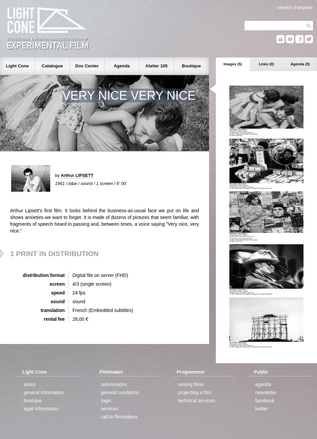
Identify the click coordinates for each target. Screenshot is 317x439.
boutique (33, 400)
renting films (190, 384)
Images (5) (233, 64)
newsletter (266, 392)
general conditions (120, 392)
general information (44, 392)
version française (295, 7)
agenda (263, 384)
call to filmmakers (119, 416)
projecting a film (194, 392)
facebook (265, 400)
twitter (261, 408)
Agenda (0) (300, 64)
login (106, 400)
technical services (196, 400)
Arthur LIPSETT (77, 175)
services (109, 408)
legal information (41, 408)
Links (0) (266, 64)
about (29, 384)
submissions (114, 384)
